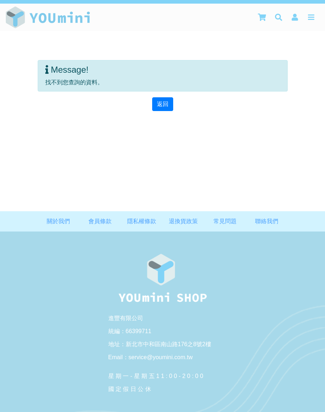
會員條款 (100, 221)
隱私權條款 (141, 221)
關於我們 (58, 221)
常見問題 (225, 221)
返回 (162, 104)
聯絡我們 (266, 221)
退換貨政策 (183, 221)
